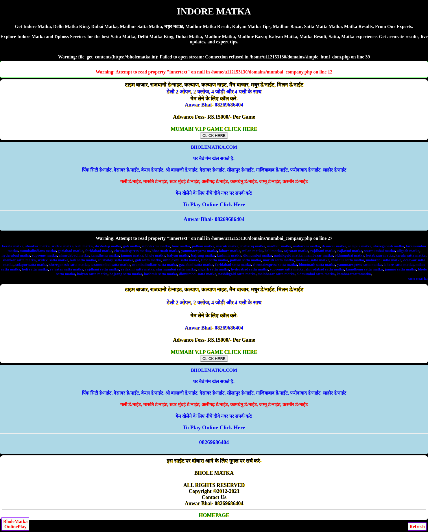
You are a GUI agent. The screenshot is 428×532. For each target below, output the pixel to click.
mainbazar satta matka (276, 274)
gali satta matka (148, 260)
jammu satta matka (400, 269)
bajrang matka (203, 255)
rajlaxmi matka (349, 250)
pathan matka (203, 246)
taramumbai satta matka (110, 264)
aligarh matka (408, 250)
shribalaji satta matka (115, 260)
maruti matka (227, 246)
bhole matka (155, 255)
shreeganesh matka (388, 246)
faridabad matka (98, 250)
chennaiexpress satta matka (275, 264)
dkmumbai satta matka (197, 274)
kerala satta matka (410, 255)
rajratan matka (296, 250)
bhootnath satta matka (317, 264)
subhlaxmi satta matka (181, 260)
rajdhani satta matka (102, 269)
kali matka (84, 246)
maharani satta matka (383, 260)
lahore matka (229, 250)
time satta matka (214, 260)
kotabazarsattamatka (354, 274)
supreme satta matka (286, 269)
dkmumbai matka (257, 255)
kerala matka (12, 246)
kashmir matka (229, 255)
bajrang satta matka (126, 274)
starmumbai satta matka (176, 269)
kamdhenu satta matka (364, 269)
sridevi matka (62, 246)
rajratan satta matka (66, 269)
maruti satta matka (278, 260)
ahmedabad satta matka (324, 269)
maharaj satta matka (312, 260)
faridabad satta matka (233, 264)
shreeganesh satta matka (68, 264)
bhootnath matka (165, 250)
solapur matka (359, 246)
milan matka (252, 250)
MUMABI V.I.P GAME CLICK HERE (214, 132)
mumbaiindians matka (38, 250)
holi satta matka (35, 269)
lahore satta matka (398, 264)
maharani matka (306, 246)
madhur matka (279, 246)
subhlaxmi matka (156, 246)
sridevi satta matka (53, 260)
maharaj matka (252, 246)
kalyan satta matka (92, 274)
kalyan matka (178, 255)
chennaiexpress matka (132, 250)
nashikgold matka (288, 255)
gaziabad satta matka (196, 264)
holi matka (273, 250)
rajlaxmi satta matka (137, 269)
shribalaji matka (108, 246)
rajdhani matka (322, 250)
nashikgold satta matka (237, 274)
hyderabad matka (15, 255)
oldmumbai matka (349, 255)
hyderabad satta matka (249, 269)
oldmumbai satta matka (315, 274)
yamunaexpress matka (199, 250)
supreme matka (44, 255)
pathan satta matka (245, 260)
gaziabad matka (70, 250)
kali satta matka (83, 260)
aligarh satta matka (213, 269)
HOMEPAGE (214, 515)
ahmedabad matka (74, 255)
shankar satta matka (19, 260)
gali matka (131, 246)
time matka (181, 246)
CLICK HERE (214, 135)
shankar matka (37, 246)
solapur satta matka (31, 264)
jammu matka (132, 255)
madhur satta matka (347, 260)
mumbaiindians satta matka (154, 264)
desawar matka (334, 246)
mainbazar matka (319, 255)
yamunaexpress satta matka (359, 264)
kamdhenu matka (105, 255)
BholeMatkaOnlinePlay (15, 524)
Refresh (417, 526)
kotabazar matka (380, 255)
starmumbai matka (379, 250)
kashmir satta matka (160, 274)
